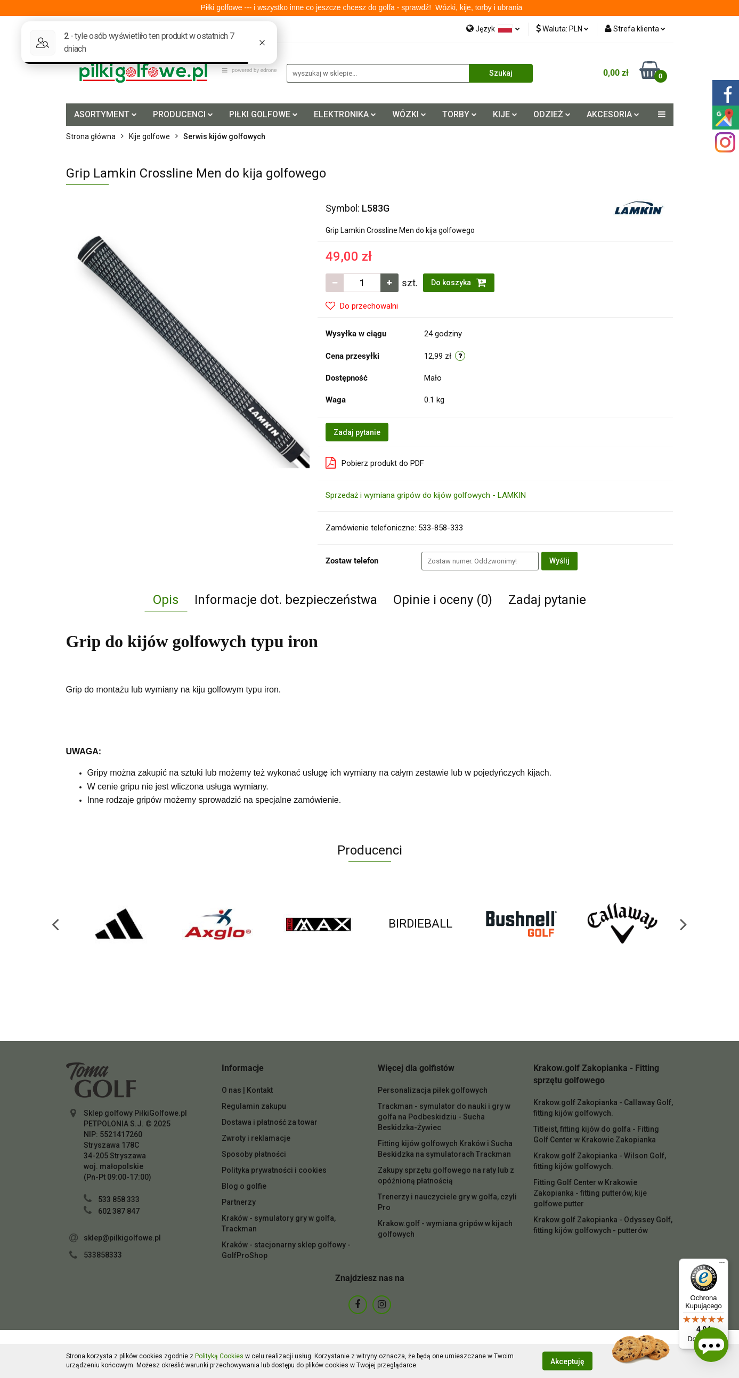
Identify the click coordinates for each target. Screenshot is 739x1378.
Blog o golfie (244, 1186)
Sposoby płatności (254, 1154)
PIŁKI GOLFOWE (263, 114)
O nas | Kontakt (247, 1090)
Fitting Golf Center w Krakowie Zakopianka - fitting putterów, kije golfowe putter (590, 1193)
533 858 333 (119, 1199)
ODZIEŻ (552, 114)
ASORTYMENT (105, 114)
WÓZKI (409, 114)
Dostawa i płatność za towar (270, 1122)
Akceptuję (567, 1361)
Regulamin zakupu (254, 1106)
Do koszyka (458, 282)
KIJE (505, 114)
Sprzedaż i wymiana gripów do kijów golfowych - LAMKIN (426, 495)
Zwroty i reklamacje (256, 1138)
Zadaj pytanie (357, 432)
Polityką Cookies (219, 1356)
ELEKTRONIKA (345, 114)
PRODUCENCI (183, 114)
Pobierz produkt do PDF (375, 463)
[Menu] (722, 1265)
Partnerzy (239, 1202)
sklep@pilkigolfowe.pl (122, 1238)
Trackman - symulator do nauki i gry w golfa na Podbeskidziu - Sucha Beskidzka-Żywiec (444, 1117)
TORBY (459, 114)
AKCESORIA (613, 114)
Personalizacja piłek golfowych (433, 1090)
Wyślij (559, 561)
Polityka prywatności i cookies (274, 1170)
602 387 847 (119, 1211)
